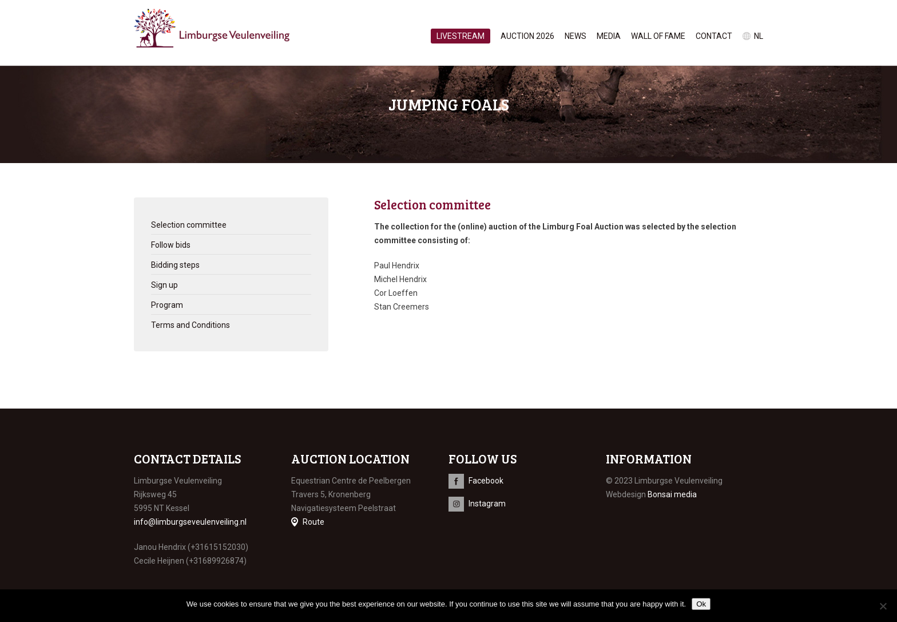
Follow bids (170, 244)
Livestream (460, 36)
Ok (701, 604)
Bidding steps (175, 265)
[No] (882, 606)
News (575, 36)
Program (167, 305)
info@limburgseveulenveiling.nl (190, 521)
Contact (714, 36)
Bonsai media (672, 494)
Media (609, 36)
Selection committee (189, 224)
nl (758, 36)
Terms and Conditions (190, 325)
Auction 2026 (527, 36)
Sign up (164, 285)
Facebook (486, 480)
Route (313, 521)
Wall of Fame (658, 36)
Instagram (487, 503)
